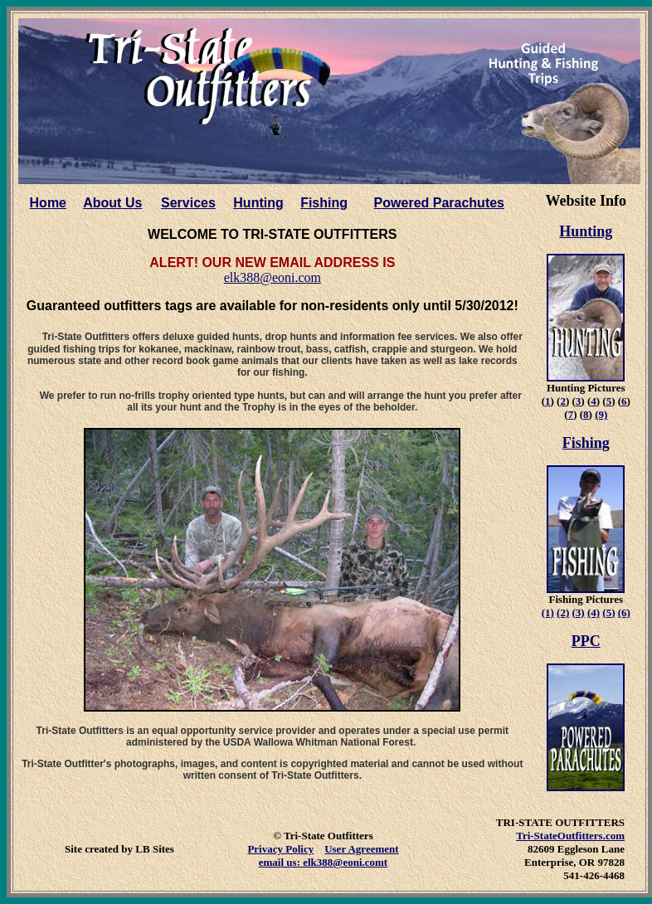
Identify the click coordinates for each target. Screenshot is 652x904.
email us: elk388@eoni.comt (323, 862)
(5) (608, 612)
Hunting (258, 203)
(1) (548, 612)
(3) (578, 612)
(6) (624, 612)
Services (188, 203)
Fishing (324, 203)
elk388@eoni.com (272, 277)
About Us (112, 203)
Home (48, 203)
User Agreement (361, 849)
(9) (601, 414)
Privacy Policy (280, 849)
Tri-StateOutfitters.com (570, 835)
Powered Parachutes (439, 203)
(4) (593, 612)
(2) (563, 612)
